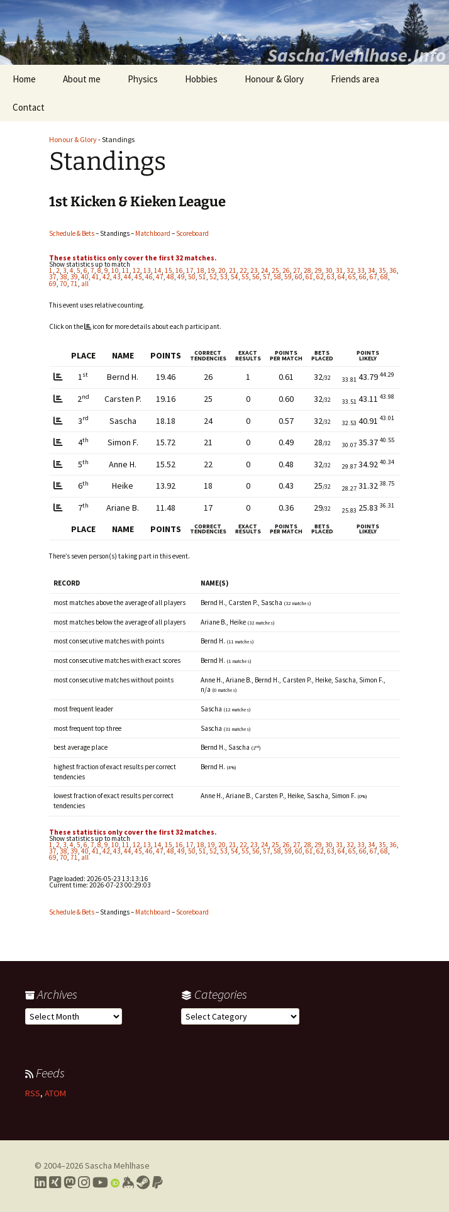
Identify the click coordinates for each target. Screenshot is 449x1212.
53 (224, 276)
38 (63, 276)
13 (147, 270)
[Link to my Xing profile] (55, 1182)
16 (179, 270)
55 (245, 276)
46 (149, 276)
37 (53, 276)
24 (265, 270)
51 (202, 276)
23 (254, 270)
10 (115, 270)
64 (341, 276)
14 (158, 270)
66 (363, 276)
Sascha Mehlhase (117, 1165)
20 (222, 270)
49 (181, 276)
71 (74, 283)
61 (309, 276)
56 (256, 276)
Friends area (355, 79)
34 (371, 270)
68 (384, 276)
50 (192, 276)
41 (95, 276)
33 (361, 270)
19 (211, 270)
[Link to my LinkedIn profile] (41, 1182)
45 (138, 276)
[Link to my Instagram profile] (84, 1182)
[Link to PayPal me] (157, 1182)
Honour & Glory (274, 79)
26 (286, 270)
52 (213, 276)
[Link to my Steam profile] (143, 1182)
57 (266, 276)
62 (320, 276)
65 (352, 276)
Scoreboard (192, 233)
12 (136, 270)
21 (232, 270)
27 (297, 270)
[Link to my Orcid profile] (115, 1182)
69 (53, 283)
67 (373, 276)
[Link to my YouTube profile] (100, 1182)
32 (350, 270)
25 (275, 270)
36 (393, 270)
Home (24, 79)
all (85, 283)
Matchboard (152, 233)
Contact (29, 107)
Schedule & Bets (71, 233)
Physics (143, 79)
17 (190, 270)
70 (63, 283)
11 (126, 270)
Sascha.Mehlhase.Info (356, 55)
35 (382, 270)
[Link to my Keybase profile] (128, 1182)
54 (234, 276)
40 (85, 276)
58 (277, 276)
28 (307, 270)
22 (243, 270)
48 (170, 276)
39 (74, 276)
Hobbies (201, 79)
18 (200, 270)
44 (127, 276)
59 (288, 276)
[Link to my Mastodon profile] (69, 1182)
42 (106, 276)
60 (298, 276)
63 (331, 276)
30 (329, 270)
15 (168, 270)
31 (339, 270)
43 (117, 276)
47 (160, 276)
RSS (32, 1093)
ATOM (55, 1093)
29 (318, 270)
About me (82, 79)
